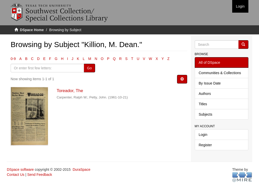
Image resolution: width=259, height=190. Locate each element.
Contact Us (15, 175)
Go (89, 68)
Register (205, 145)
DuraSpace (81, 169)
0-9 (13, 59)
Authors (205, 94)
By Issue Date (210, 83)
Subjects (205, 114)
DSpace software (20, 169)
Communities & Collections (220, 73)
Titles (203, 104)
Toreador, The (70, 90)
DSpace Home (32, 30)
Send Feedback (39, 175)
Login (203, 135)
